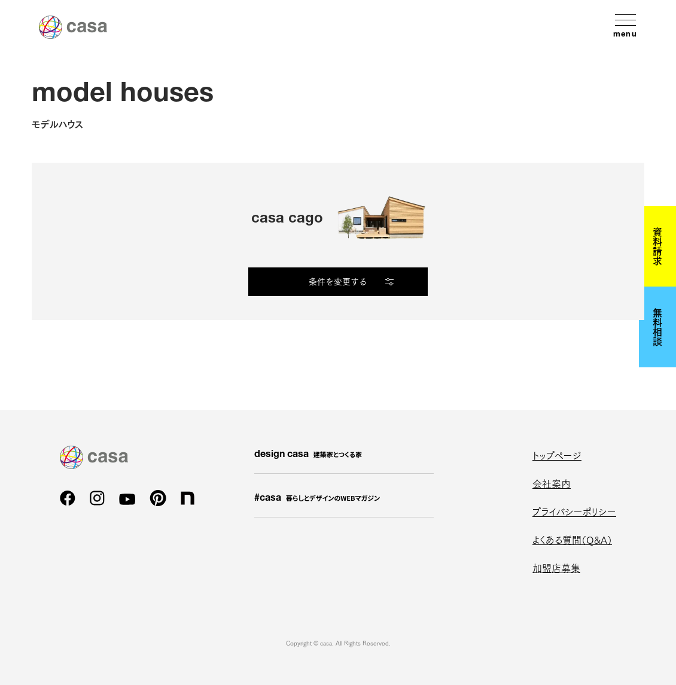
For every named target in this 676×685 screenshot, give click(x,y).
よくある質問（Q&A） (572, 539)
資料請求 (657, 246)
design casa (308, 454)
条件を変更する (338, 281)
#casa (317, 498)
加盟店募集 (556, 567)
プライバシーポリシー (574, 511)
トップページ (556, 454)
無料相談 (657, 327)
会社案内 (551, 483)
